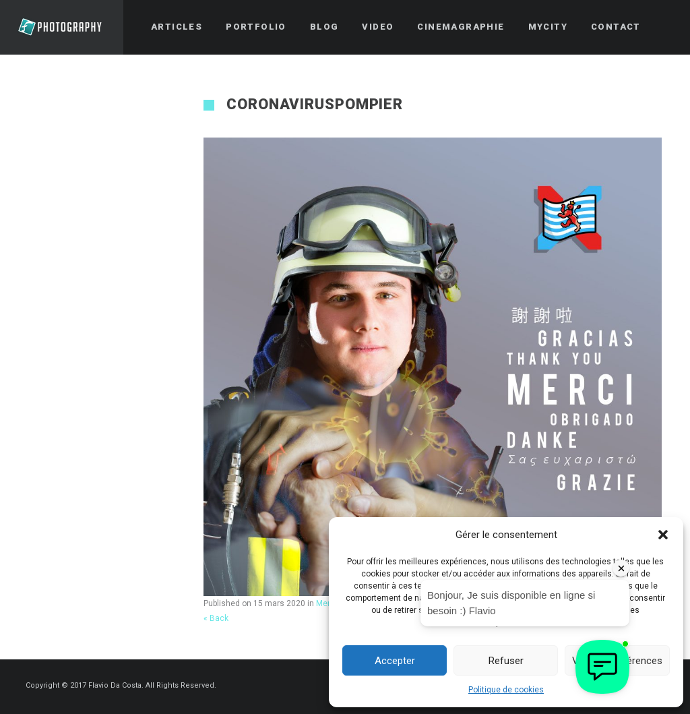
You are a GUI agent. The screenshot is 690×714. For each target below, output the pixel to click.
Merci (326, 603)
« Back (215, 618)
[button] (663, 534)
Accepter (395, 661)
